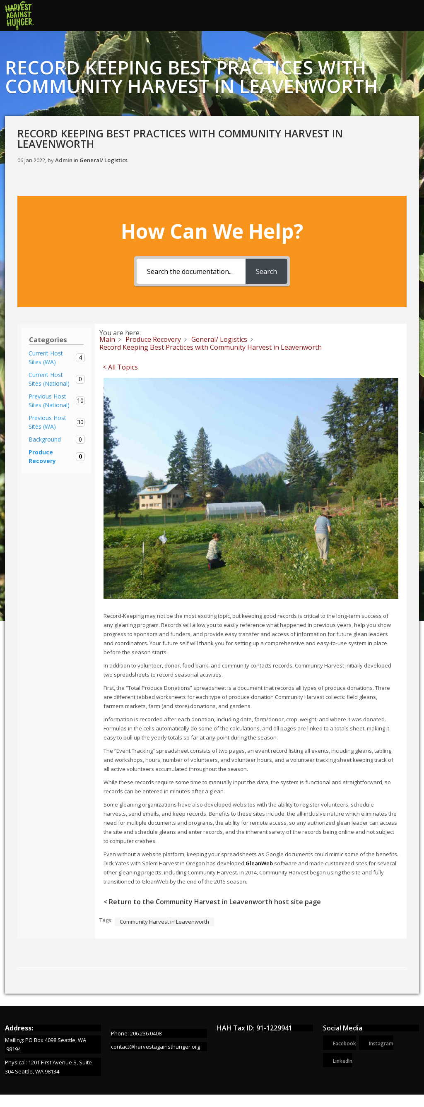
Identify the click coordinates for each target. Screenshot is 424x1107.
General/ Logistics (104, 160)
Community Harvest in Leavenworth (164, 921)
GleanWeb (259, 863)
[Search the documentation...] (191, 271)
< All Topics (120, 367)
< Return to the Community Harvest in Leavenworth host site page (212, 901)
